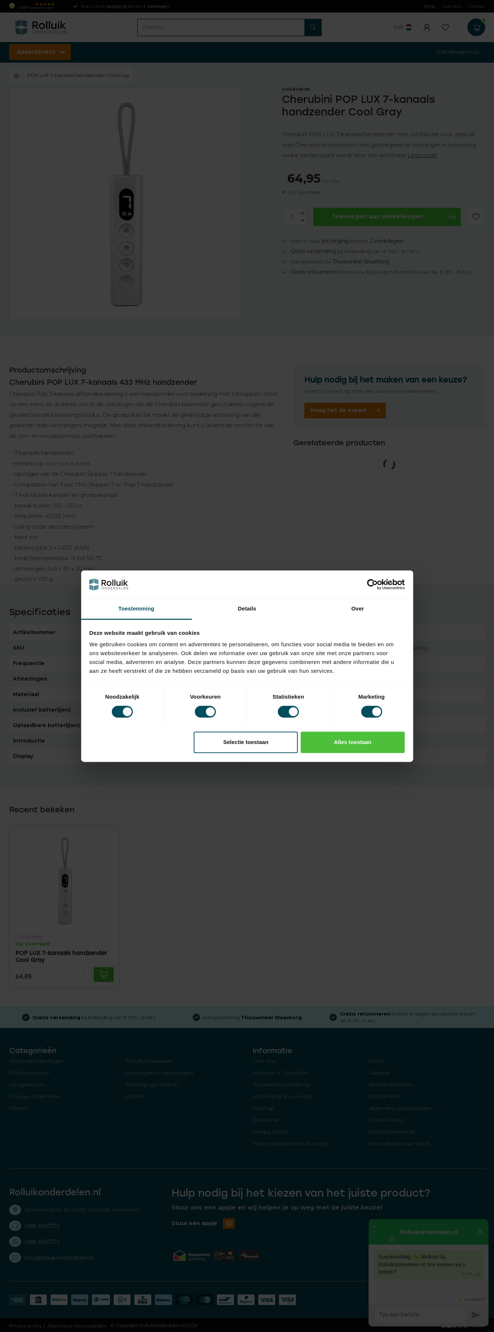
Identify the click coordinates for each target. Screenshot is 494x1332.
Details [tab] (247, 609)
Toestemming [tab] (136, 609)
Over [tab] (357, 609)
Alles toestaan (353, 742)
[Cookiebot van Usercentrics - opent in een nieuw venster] (372, 584)
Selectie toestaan (246, 742)
